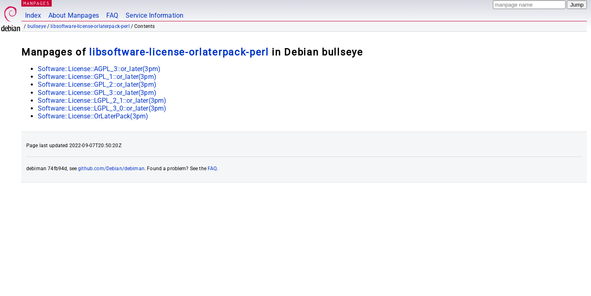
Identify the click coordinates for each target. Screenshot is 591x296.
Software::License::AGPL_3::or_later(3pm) (99, 69)
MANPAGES (36, 3)
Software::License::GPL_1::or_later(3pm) (97, 77)
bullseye (36, 26)
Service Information (154, 15)
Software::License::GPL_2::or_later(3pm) (97, 84)
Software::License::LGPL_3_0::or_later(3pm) (102, 108)
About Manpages (73, 15)
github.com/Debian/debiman (111, 168)
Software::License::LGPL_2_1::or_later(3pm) (102, 100)
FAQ (112, 15)
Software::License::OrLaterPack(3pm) (93, 116)
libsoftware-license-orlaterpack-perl (89, 26)
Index (33, 15)
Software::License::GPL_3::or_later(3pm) (97, 93)
